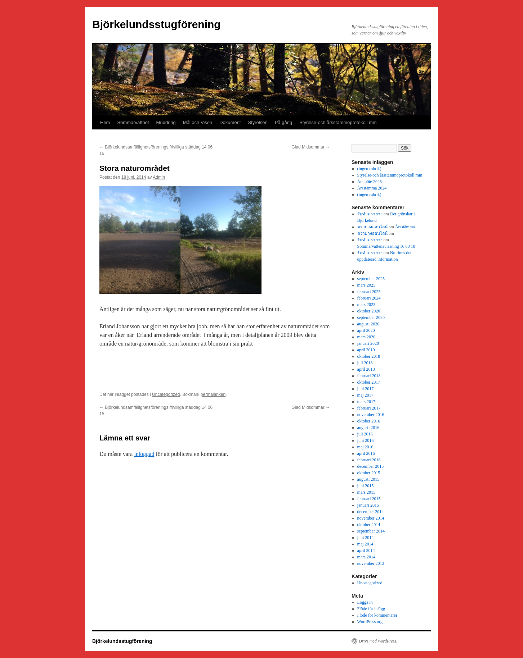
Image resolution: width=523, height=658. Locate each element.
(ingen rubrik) (369, 168)
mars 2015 (366, 492)
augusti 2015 (368, 479)
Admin (159, 177)
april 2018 (366, 369)
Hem (105, 122)
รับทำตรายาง (370, 213)
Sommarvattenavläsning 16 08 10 (386, 246)
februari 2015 (369, 498)
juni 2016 (365, 440)
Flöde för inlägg (371, 608)
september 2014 (371, 531)
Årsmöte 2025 (369, 181)
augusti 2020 (368, 323)
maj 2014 (365, 544)
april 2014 (366, 550)
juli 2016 (365, 434)
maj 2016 (365, 446)
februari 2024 (369, 298)
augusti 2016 (368, 427)
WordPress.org (370, 621)
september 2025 (371, 278)
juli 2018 (365, 362)
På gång (283, 122)
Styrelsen (257, 122)
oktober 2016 (368, 421)
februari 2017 (369, 408)
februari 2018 (369, 375)
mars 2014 (366, 556)
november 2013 (370, 563)
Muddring (166, 122)
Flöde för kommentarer (377, 615)
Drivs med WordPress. (378, 641)
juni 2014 (365, 537)
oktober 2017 (368, 382)
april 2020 (366, 330)
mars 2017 (366, 401)
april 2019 (366, 349)
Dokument (230, 122)
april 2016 (366, 453)
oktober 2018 (368, 356)
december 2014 (370, 511)
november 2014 (370, 518)
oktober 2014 (368, 524)
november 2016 (370, 414)
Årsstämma (405, 226)
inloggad (144, 454)
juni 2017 (365, 388)
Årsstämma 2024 (372, 188)
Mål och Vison (197, 122)
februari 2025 (369, 291)
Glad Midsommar (310, 147)
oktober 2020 (368, 311)
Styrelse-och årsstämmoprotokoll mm (338, 122)
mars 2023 (366, 304)
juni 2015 (365, 485)
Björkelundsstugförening (156, 24)
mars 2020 (366, 336)
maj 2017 (365, 395)
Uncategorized (166, 394)
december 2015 (370, 466)
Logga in (365, 602)
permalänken (213, 394)
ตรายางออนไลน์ (372, 226)
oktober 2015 (368, 472)
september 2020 (371, 317)
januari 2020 (368, 343)
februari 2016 (369, 459)
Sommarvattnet (133, 122)
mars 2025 (366, 285)
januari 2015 (368, 505)
